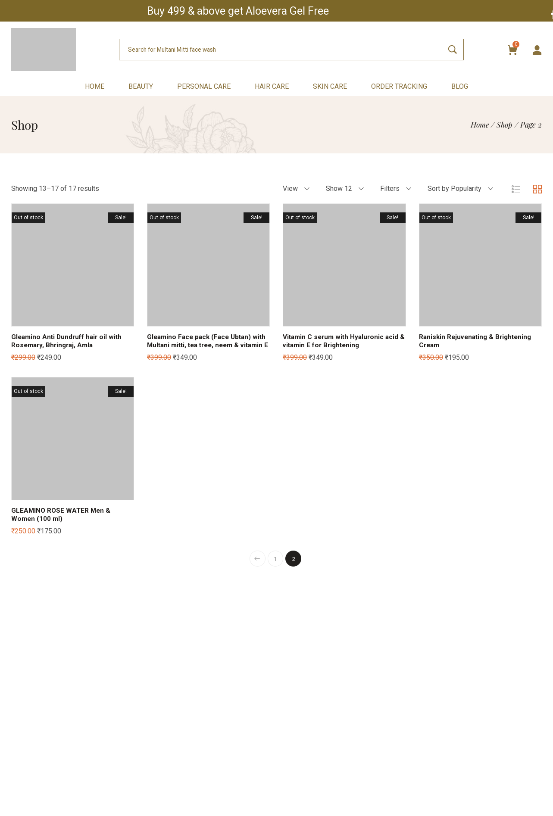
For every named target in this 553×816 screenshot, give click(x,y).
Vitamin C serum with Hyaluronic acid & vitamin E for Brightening (343, 341)
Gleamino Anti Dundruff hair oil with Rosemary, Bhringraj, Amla (68, 341)
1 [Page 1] (275, 567)
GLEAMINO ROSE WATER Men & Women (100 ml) (62, 522)
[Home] (478, 124)
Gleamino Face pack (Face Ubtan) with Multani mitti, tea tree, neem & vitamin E (204, 345)
